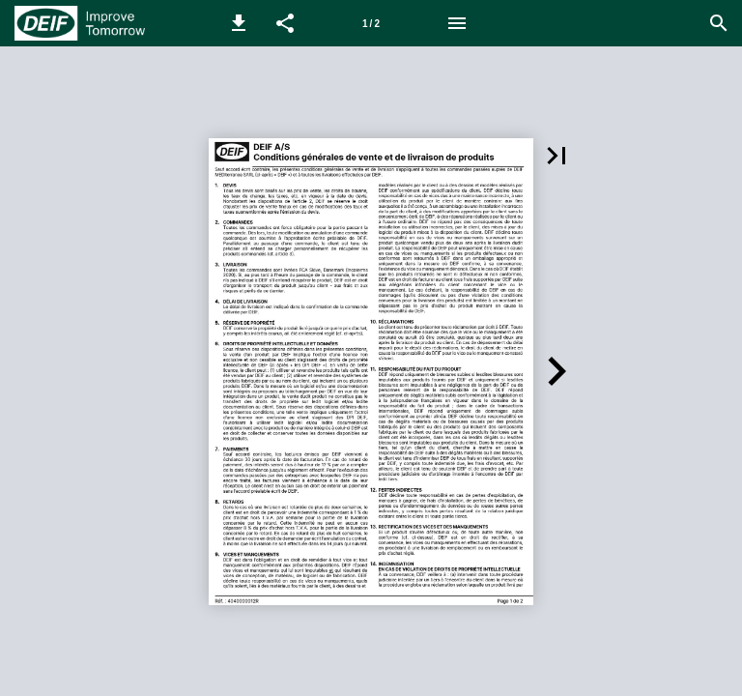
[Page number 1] (371, 23)
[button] (238, 23)
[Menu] (457, 23)
